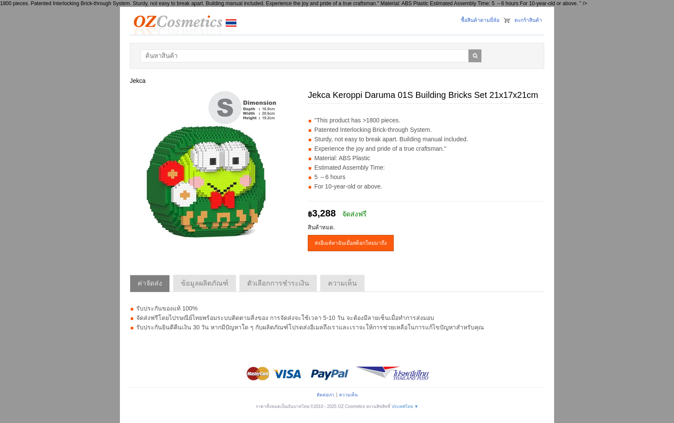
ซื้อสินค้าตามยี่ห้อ (480, 20)
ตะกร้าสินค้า (528, 20)
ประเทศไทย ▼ (405, 406)
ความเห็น (348, 395)
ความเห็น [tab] (342, 283)
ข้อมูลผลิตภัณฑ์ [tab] (204, 283)
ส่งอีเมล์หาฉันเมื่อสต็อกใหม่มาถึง (351, 243)
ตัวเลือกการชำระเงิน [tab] (278, 283)
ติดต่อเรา (325, 395)
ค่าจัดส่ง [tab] (150, 283)
